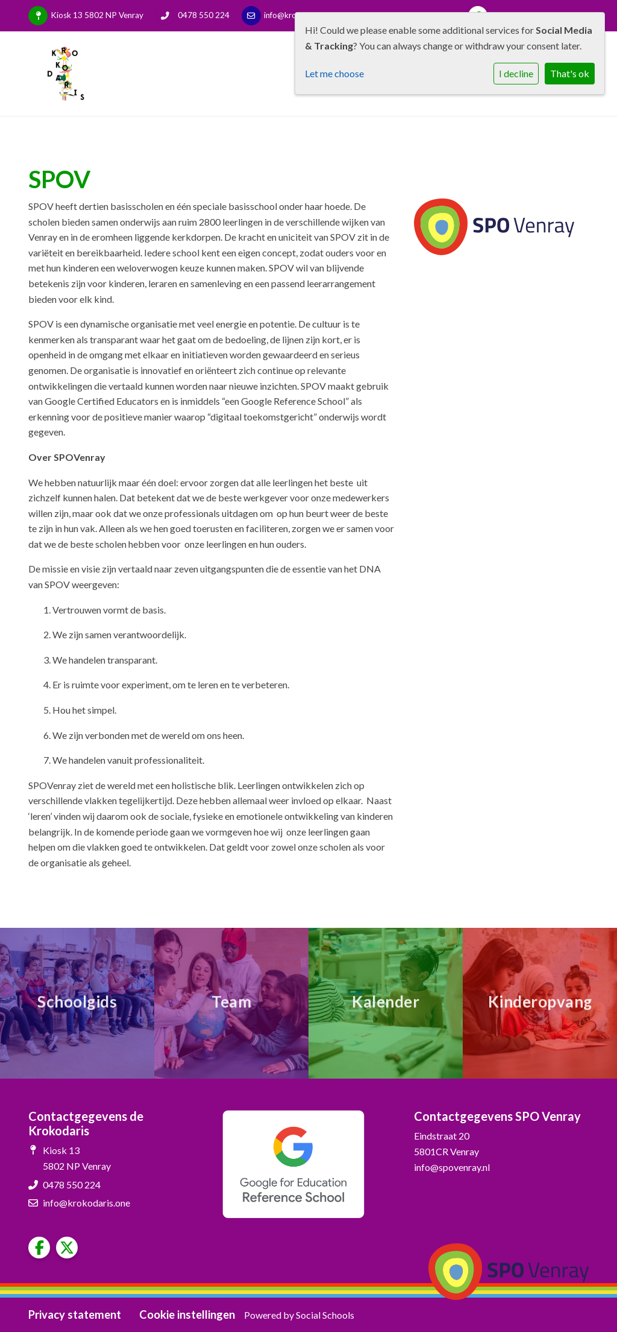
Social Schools (325, 1315)
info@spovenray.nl (452, 1167)
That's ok (569, 73)
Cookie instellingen (187, 1314)
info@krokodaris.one (86, 1202)
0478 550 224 (204, 15)
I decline (516, 73)
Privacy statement (74, 1314)
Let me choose (334, 73)
